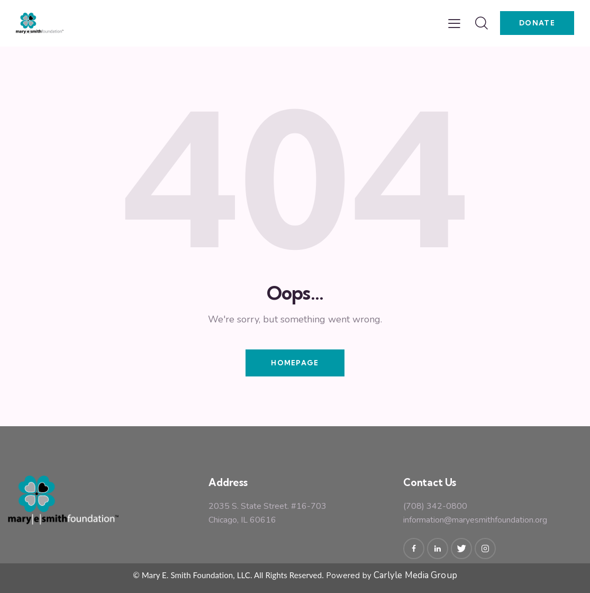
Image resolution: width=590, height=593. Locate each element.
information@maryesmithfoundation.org (475, 520)
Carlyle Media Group (415, 575)
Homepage (295, 362)
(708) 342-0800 (435, 506)
